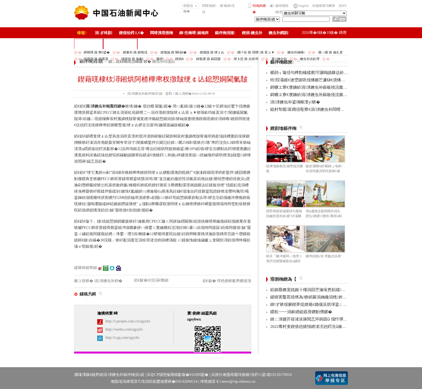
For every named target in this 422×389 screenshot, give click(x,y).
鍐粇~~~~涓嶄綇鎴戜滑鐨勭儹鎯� (301, 312)
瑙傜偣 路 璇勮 (132, 59)
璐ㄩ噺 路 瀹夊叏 (330, 52)
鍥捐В (179, 59)
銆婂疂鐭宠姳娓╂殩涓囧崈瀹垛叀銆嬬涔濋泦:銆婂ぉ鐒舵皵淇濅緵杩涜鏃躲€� (342, 290)
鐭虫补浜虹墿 (310, 59)
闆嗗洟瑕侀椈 (161, 33)
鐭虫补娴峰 (296, 52)
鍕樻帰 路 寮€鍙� (97, 52)
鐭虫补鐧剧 (279, 33)
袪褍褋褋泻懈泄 (323, 6)
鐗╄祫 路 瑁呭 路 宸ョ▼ (255, 52)
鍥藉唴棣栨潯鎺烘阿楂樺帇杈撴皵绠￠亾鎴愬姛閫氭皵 (163, 79)
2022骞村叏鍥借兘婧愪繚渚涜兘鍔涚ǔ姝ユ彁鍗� (314, 326)
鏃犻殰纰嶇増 (282, 9)
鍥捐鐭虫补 (252, 33)
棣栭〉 (83, 33)
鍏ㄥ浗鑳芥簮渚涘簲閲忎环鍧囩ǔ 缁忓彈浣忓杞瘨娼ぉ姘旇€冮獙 (330, 319)
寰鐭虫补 (279, 59)
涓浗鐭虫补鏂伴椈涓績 (144, 93)
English (304, 6)
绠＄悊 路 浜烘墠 (246, 59)
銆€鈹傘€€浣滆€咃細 (151, 280)
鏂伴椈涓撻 (225, 33)
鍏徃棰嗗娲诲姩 (194, 33)
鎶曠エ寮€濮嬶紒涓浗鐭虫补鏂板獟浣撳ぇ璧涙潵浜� (319, 87)
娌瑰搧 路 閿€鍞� (173, 52)
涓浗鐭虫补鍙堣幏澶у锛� (295, 102)
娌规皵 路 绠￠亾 (212, 52)
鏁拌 (160, 59)
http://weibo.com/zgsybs (124, 329)
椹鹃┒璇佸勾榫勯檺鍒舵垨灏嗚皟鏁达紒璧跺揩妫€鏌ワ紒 (322, 72)
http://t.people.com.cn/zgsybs (127, 321)
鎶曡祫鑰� (190, 6)
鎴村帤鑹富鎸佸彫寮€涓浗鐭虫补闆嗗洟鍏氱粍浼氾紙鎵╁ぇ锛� (330, 109)
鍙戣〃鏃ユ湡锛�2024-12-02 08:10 (190, 93)
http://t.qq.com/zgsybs (122, 338)
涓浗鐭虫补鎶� (120, 44)
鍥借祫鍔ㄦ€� (131, 33)
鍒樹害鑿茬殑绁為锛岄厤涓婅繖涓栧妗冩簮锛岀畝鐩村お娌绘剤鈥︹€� (336, 297)
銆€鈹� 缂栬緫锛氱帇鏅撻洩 (227, 281)
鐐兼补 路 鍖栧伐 (135, 52)
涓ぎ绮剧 (104, 33)
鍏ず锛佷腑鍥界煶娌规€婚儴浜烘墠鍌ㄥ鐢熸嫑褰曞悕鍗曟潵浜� (330, 304)
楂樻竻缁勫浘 (88, 44)
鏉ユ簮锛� (84, 281)
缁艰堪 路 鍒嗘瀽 (96, 59)
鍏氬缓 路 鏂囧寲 (208, 59)
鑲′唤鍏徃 (227, 6)
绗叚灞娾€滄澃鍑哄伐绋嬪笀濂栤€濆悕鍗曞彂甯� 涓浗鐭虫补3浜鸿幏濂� (338, 80)
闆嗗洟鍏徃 (209, 9)
